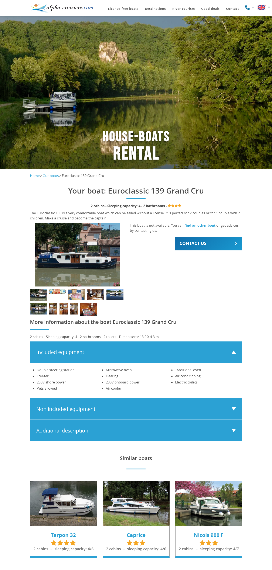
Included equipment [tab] (60, 352)
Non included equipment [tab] (65, 409)
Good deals (210, 9)
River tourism (183, 9)
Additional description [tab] (62, 430)
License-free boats (123, 9)
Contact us (193, 243)
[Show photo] (38, 295)
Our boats (51, 175)
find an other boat (199, 225)
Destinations (155, 9)
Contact (232, 9)
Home (35, 175)
